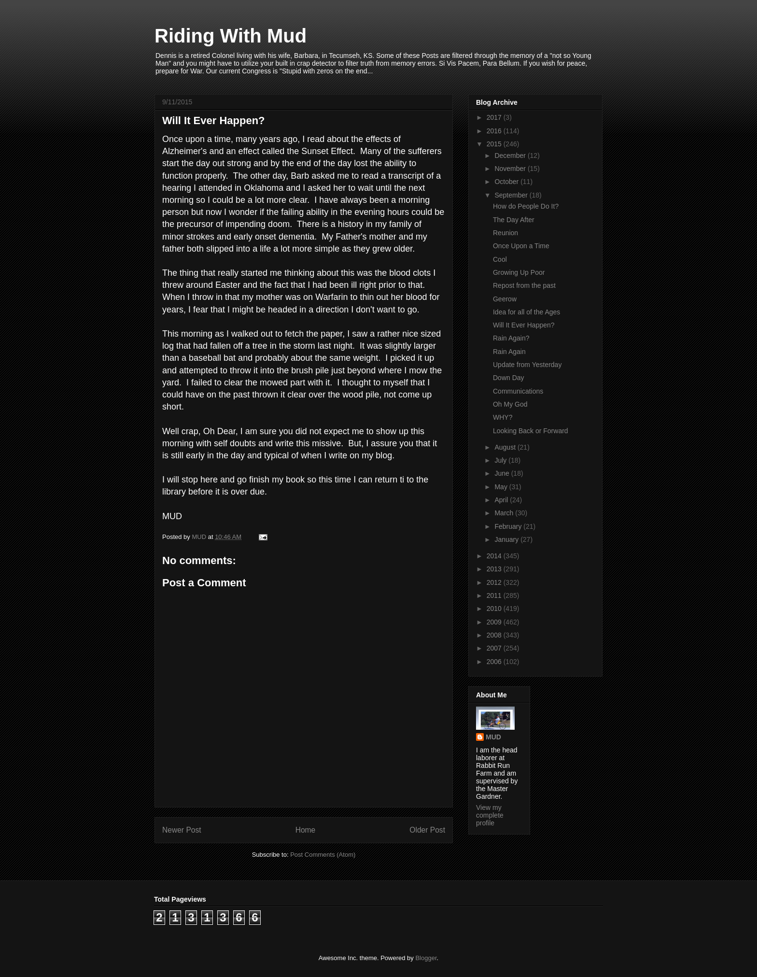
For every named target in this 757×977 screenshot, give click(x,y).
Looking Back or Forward (530, 431)
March (504, 513)
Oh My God (510, 404)
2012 (495, 582)
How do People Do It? (526, 206)
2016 (495, 131)
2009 (495, 622)
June (502, 473)
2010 (495, 608)
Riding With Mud (230, 35)
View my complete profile (490, 815)
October (507, 181)
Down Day (508, 378)
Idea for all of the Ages (526, 312)
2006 (495, 661)
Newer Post (181, 830)
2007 (495, 648)
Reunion (505, 233)
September (511, 195)
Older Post (427, 830)
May (501, 487)
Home (305, 830)
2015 (495, 144)
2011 (495, 595)
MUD (493, 737)
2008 (495, 635)
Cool (500, 259)
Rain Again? (511, 338)
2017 (495, 117)
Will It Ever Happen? (524, 325)
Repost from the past (524, 285)
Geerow (505, 299)
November (510, 168)
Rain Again (509, 351)
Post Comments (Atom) (322, 854)
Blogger (425, 958)
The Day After (513, 220)
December (510, 155)
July (501, 460)
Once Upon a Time (521, 246)
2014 (495, 556)
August (505, 447)
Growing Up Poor (519, 272)
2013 (495, 569)
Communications (518, 391)
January (507, 539)
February (508, 526)
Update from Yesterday (527, 364)
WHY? (502, 417)
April (502, 500)
